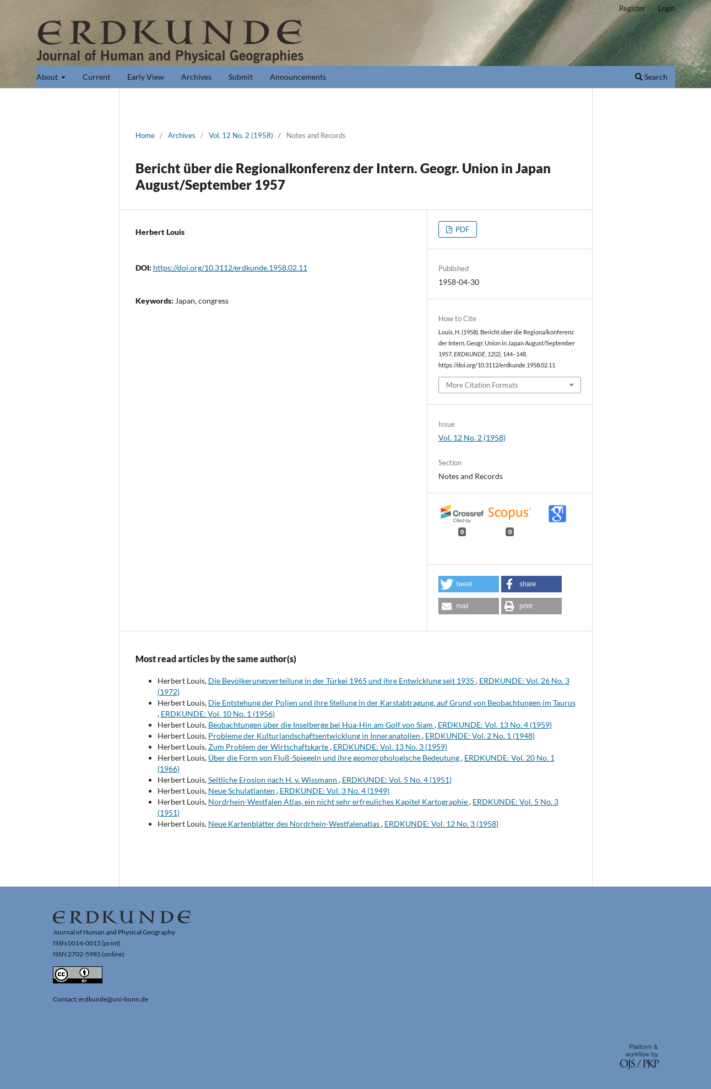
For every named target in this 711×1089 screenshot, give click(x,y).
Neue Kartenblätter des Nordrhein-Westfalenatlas (294, 823)
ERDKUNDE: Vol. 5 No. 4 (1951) (397, 779)
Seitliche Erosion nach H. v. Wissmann (273, 779)
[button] (468, 584)
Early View (145, 76)
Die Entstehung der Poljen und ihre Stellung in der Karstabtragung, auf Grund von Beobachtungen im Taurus (392, 702)
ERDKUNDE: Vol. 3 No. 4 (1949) (334, 790)
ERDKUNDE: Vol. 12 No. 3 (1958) (441, 823)
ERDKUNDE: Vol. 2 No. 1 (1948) (480, 735)
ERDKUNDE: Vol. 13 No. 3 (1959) (390, 746)
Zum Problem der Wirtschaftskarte (269, 746)
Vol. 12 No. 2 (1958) (241, 135)
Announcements (298, 76)
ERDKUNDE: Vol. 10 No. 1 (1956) (218, 713)
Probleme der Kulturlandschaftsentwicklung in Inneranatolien (315, 735)
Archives (196, 76)
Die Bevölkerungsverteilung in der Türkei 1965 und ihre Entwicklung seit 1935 (342, 680)
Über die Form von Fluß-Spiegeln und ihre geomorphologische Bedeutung (334, 757)
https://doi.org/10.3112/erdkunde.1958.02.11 (230, 267)
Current (96, 76)
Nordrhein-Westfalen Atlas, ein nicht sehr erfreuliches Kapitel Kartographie (338, 801)
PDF (461, 229)
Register (632, 8)
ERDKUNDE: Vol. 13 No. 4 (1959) (495, 724)
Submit (241, 76)
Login (666, 8)
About (47, 76)
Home (145, 135)
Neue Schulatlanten (242, 790)
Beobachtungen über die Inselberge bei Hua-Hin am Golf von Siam (321, 724)
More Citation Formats (482, 385)
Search (651, 76)
